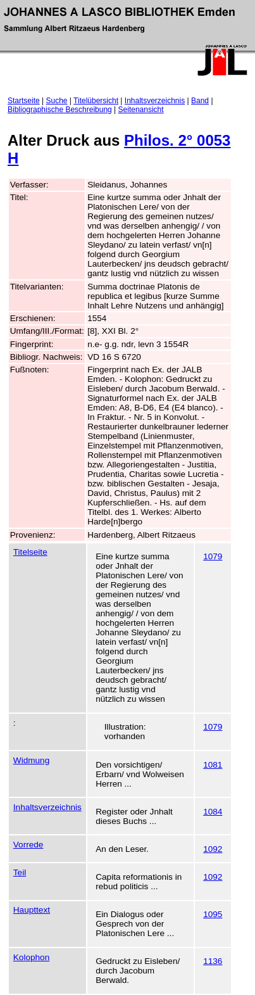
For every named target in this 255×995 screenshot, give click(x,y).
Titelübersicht (95, 100)
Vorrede (28, 844)
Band (200, 100)
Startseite (24, 100)
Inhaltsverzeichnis (155, 100)
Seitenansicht (141, 109)
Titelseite (30, 552)
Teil (19, 872)
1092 (212, 849)
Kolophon (31, 957)
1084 (212, 811)
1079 (212, 556)
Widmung (31, 760)
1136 (212, 961)
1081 (212, 765)
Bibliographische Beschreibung (60, 109)
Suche (57, 100)
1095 (212, 914)
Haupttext (31, 910)
